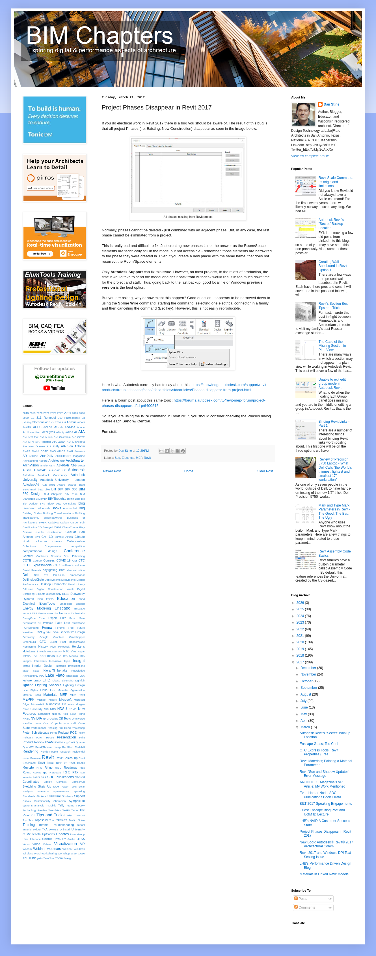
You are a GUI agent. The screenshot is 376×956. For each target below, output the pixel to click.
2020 (39, 413)
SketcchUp (78, 781)
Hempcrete (29, 646)
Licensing (68, 680)
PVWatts (60, 742)
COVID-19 (64, 560)
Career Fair (77, 522)
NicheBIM (44, 713)
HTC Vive (70, 651)
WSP (74, 853)
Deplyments (68, 579)
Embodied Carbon (72, 603)
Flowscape (78, 622)
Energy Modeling (37, 608)
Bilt (53, 489)
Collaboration (76, 541)
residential (78, 751)
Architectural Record (35, 460)
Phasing (53, 727)
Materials (50, 695)
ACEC (37, 427)
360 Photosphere (69, 417)
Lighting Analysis (48, 685)
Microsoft (65, 699)
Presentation (66, 737)
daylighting (50, 570)
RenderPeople (49, 751)
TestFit (66, 810)
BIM (60, 489)
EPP (34, 613)
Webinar (39, 849)
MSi (46, 709)
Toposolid (41, 820)
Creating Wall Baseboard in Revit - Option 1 (334, 266)
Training (29, 825)
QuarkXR (28, 747)
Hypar (81, 651)
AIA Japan (58, 441)
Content (28, 556)
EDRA (50, 598)
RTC (66, 772)
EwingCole (29, 618)
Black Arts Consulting (61, 503)
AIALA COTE (39, 451)
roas (82, 767)
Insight (79, 660)
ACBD (27, 427)
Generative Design (72, 632)
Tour (52, 820)
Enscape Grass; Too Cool (319, 744)
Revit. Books (77, 762)
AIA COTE (78, 436)
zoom (58, 858)
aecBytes (48, 432)
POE (73, 732)
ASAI (52, 465)
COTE (27, 560)
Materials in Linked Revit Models (324, 874)
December (309, 668)
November (309, 674)
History (43, 646)
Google (44, 637)
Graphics (58, 637)
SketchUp (44, 786)
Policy (81, 732)
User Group (77, 834)
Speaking (79, 791)
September (309, 688)
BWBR (42, 522)
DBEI (62, 570)
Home (188, 471)
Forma (47, 628)
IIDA (82, 655)
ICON (42, 655)
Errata (42, 613)
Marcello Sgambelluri (71, 690)
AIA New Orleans (34, 446)
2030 (26, 417)
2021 (46, 413)
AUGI (81, 465)
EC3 (40, 598)
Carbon (64, 522)
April (304, 721)
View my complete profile (310, 156)
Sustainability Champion (50, 800)
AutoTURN (48, 484)
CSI (74, 560)
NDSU (62, 709)
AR (25, 455)
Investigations (76, 665)
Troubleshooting (63, 824)
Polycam (28, 737)
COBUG (57, 541)
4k (52, 422)
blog (81, 503)
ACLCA (48, 427)
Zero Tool (49, 858)
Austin (27, 470)
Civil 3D (47, 536)
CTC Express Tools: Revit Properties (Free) (319, 752)
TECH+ (80, 805)
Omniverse (78, 718)
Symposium (77, 800)
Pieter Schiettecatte (36, 732)
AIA (81, 431)
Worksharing (49, 853)
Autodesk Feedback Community (45, 475)
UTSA (81, 839)
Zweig (67, 858)
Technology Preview (35, 810)
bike (47, 489)
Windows (79, 848)
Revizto (28, 767)
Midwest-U (37, 704)
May (304, 714)
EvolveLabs (78, 613)
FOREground (31, 627)
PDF (66, 723)
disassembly (53, 593)
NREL (26, 718)
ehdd (82, 598)
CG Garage (44, 527)
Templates (54, 810)
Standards (29, 796)
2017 (301, 662)
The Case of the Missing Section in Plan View (332, 346)
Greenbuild (29, 641)
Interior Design (42, 665)
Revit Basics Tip (67, 758)
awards (72, 484)
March (306, 727)
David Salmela (32, 570)
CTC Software (63, 565)
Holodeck (64, 646)
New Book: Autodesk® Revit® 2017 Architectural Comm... (326, 844)
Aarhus (71, 422)
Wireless (28, 853)
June (305, 707)
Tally (61, 805)
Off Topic (65, 718)
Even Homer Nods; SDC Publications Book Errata (320, 795)
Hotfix (42, 651)
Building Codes (32, 513)
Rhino (49, 767)
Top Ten (28, 820)
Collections (29, 546)
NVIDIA (36, 718)
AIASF (61, 451)
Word (37, 853)
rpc (45, 772)
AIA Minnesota (76, 441)
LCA (82, 675)
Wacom (27, 848)
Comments (304, 907)
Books (56, 508)
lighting (28, 685)
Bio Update (30, 503)
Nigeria (56, 713)
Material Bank (32, 694)
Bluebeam (29, 508)
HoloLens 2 (30, 651)
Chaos (56, 527)
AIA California (62, 436)
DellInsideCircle (33, 579)
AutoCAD (40, 470)
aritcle (44, 465)
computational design (40, 551)
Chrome (27, 532)
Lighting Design (74, 685)
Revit (147, 457)
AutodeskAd (31, 484)
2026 (82, 413)
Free (71, 627)
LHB (46, 680)
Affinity (60, 432)
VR (82, 844)
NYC (46, 718)
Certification (30, 527)
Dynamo (28, 598)
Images (27, 661)
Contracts (42, 556)
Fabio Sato (77, 618)
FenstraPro (29, 622)
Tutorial (27, 829)
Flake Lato (62, 622)
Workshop (64, 853)
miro (71, 704)
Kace (36, 670)
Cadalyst (53, 522)
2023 (60, 413)
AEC (26, 432)
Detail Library (76, 584)
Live (52, 690)
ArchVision (31, 465)
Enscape (62, 608)
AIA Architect (30, 436)
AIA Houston (43, 441)
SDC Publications (60, 777)
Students (67, 796)
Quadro (80, 742)
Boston (67, 508)
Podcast (63, 732)
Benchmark (29, 489)
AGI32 (69, 432)
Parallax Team (32, 723)
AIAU (70, 451)
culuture (80, 565)
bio (83, 498)
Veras (26, 844)
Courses (49, 560)
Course (37, 560)
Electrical (128, 457)
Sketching (29, 786)
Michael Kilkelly (47, 699)
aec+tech (35, 432)
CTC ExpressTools (37, 565)
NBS (53, 709)
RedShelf (67, 747)
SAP (43, 777)
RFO (39, 767)
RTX (75, 772)
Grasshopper (77, 637)
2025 (75, 413)
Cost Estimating (74, 556)
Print (82, 737)
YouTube (29, 858)
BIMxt (70, 498)
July (304, 701)
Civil (37, 536)
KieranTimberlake (55, 670)
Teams (70, 805)
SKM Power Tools (65, 786)
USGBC (47, 839)
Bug (117, 457)
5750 (58, 422)
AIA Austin (46, 436)
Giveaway (28, 637)
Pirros (53, 732)
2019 (32, 413)
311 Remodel (46, 417)
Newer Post (112, 471)
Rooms (37, 772)
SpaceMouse (61, 791)
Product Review (33, 742)
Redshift (80, 747)
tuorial (81, 824)
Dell (26, 575)
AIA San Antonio (73, 446)
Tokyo (69, 815)
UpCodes (48, 834)
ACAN (81, 422)
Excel (42, 618)
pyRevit (70, 742)
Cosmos (56, 556)
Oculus (53, 718)
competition (78, 546)
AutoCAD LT (57, 470)
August (306, 694)
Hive (53, 646)
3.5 (32, 417)
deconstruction (76, 570)
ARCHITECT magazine (70, 455)
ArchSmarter (75, 460)
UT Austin (68, 839)
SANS (36, 777)
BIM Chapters (53, 493)
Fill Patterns (45, 622)
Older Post (265, 471)
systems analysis (33, 805)
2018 (26, 413)
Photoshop (78, 727)
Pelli (73, 723)
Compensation (53, 546)
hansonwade (77, 641)
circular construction (49, 532)
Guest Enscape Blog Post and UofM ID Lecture (322, 812)
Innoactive (55, 661)
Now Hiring (77, 713)
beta (40, 489)
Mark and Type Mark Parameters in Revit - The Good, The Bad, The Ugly (335, 511)
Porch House (45, 737)
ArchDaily (46, 455)
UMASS (54, 829)
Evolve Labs (62, 613)
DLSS (65, 593)
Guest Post (57, 641)
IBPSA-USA (30, 655)
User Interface (32, 839)
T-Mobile (51, 805)
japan (26, 670)
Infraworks (40, 661)
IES (59, 655)
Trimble (43, 824)
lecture (27, 680)
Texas (74, 810)
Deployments (52, 579)
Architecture (56, 460)
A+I (64, 422)
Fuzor (38, 632)
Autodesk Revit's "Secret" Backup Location (331, 224)
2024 (67, 413)
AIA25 (26, 451)
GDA (56, 632)
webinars (54, 849)
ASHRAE (63, 465)
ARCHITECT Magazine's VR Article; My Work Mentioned (322, 784)
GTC (43, 641)
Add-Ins (69, 427)
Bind (77, 498)
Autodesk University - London (62, 479)
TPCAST (61, 820)
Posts (300, 899)
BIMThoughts (57, 498)
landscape (72, 675)
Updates (62, 834)
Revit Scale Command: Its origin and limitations (336, 182)
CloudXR (41, 541)
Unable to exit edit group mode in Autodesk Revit (332, 384)
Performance (39, 727)
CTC (82, 560)
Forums (60, 627)
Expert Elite (57, 618)
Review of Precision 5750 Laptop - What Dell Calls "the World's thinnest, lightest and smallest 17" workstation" (335, 469)
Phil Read (65, 727)
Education (66, 598)
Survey (27, 800)
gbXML (47, 632)
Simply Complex (55, 781)
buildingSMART (53, 517)
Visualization (65, 843)
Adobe (81, 427)
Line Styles (30, 690)
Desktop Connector (53, 584)
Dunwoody (77, 593)
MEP (139, 457)
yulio (40, 858)
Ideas (51, 655)
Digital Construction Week (55, 589)
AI (75, 432)
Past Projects (52, 723)
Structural (53, 796)
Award (61, 484)
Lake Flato (54, 675)
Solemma (43, 791)
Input (67, 661)
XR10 (81, 853)
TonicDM (79, 815)
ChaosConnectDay (73, 527)
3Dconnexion (41, 422)
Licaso (56, 680)
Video (36, 844)
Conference (74, 551)
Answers (79, 451)
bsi (75, 508)
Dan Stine (331, 104)
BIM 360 (71, 489)
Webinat (67, 848)
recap (57, 747)
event (50, 613)
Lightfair (80, 680)
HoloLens (78, 646)
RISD (58, 767)
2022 (53, 413)
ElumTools (47, 604)
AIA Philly (53, 446)
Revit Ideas (46, 762)
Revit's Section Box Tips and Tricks (333, 306)
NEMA (73, 709)
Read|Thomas (43, 747)
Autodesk (76, 470)
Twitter (37, 829)
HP (60, 651)
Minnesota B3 (56, 704)
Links (43, 690)
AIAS (52, 451)
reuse (26, 758)
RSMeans (55, 772)
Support (79, 796)
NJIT (65, 713)
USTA (57, 839)
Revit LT (61, 762)
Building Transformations (58, 513)
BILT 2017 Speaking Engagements (326, 804)
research (65, 751)
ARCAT (33, 455)
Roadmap (70, 767)
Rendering (30, 751)
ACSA (58, 427)
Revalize (35, 758)
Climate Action (64, 536)
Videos (47, 844)
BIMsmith (41, 498)
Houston (52, 651)
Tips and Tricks (50, 815)
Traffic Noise (77, 820)
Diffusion (28, 589)
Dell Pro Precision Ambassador (59, 574)
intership (61, 665)
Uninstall (65, 829)
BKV (42, 503)
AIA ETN (28, 441)
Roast (27, 772)
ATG (74, 465)
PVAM (49, 742)
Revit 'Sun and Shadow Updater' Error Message (324, 774)
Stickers (41, 796)
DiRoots (40, 593)
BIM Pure (71, 493)
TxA (44, 829)
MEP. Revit (77, 694)
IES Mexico (70, 655)
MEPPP (28, 699)
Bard (82, 484)
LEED (37, 680)
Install (26, 665)
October (307, 681)
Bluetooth (44, 508)
